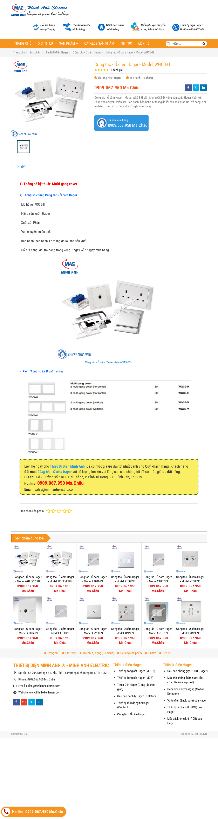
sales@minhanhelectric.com (43, 686)
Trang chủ (23, 43)
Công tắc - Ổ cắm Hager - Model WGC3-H (109, 362)
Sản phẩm (67, 43)
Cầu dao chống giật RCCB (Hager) (187, 671)
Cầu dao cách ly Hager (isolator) (136, 696)
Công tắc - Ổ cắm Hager (131, 714)
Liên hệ (143, 43)
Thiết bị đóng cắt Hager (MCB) (135, 678)
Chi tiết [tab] (20, 167)
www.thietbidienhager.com (45, 692)
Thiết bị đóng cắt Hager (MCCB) (136, 671)
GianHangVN (200, 733)
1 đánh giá (116, 70)
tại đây (58, 371)
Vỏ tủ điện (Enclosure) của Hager (187, 700)
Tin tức (126, 43)
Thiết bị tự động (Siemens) (97, 653)
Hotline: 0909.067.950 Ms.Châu (32, 812)
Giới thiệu (45, 43)
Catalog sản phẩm (99, 43)
